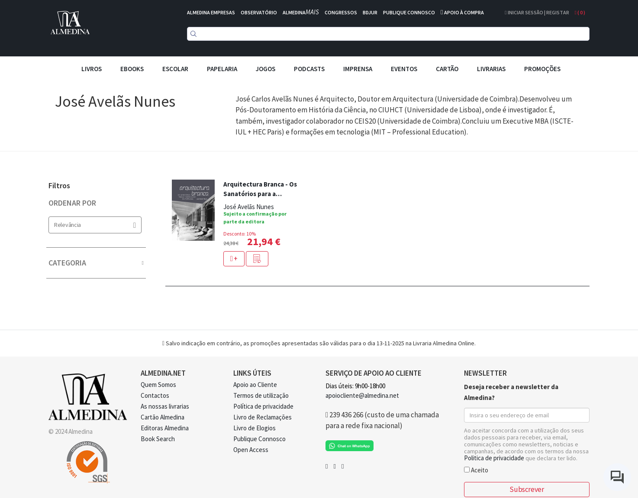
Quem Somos (158, 384)
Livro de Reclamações (262, 417)
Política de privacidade (263, 406)
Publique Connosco (259, 439)
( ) (580, 12)
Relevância (95, 224)
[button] (257, 258)
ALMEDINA (301, 12)
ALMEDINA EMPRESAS (211, 12)
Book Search (158, 439)
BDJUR (370, 12)
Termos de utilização (261, 395)
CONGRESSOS (341, 12)
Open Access (250, 450)
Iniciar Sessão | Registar (537, 12)
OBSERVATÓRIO (259, 12)
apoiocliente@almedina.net (362, 395)
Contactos (155, 395)
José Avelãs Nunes (248, 207)
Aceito (476, 469)
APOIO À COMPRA (464, 12)
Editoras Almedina (165, 428)
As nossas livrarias (165, 406)
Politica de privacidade (494, 458)
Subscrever (526, 489)
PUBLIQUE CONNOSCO (409, 12)
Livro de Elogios (254, 428)
